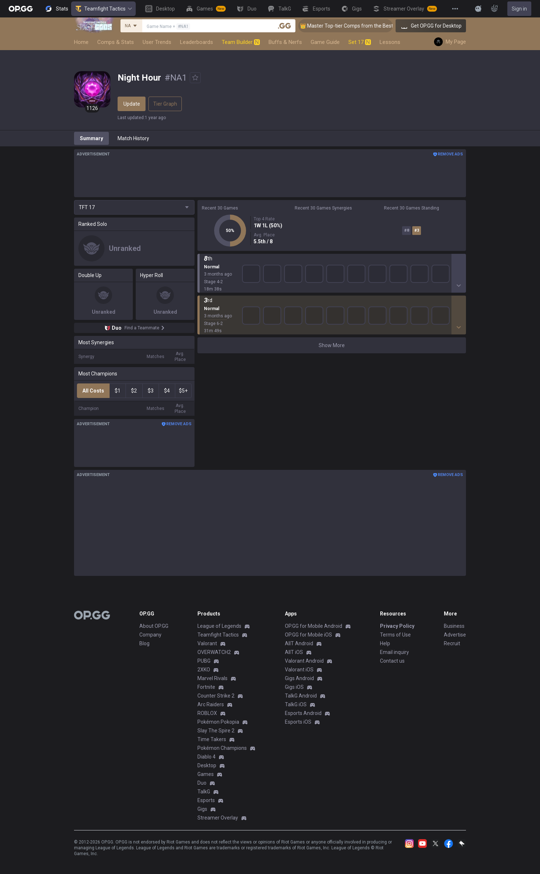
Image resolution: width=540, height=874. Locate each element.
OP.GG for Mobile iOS (308, 635)
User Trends (157, 42)
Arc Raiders (210, 704)
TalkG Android (301, 696)
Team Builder (241, 42)
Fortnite (206, 687)
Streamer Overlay (217, 818)
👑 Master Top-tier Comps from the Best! (355, 26)
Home (81, 42)
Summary (91, 138)
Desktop (206, 765)
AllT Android (299, 643)
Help (385, 643)
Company (150, 635)
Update (131, 104)
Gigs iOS (294, 687)
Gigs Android (299, 678)
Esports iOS (298, 722)
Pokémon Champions (222, 748)
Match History (133, 138)
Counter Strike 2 (215, 696)
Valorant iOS (299, 669)
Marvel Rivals (212, 678)
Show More (332, 265)
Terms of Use (395, 635)
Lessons (390, 42)
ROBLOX (207, 713)
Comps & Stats (115, 42)
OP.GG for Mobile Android (313, 626)
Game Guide (325, 42)
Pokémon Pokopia (218, 722)
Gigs (202, 809)
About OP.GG (153, 626)
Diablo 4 (206, 757)
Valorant (207, 643)
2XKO (203, 669)
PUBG (203, 661)
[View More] (455, 8)
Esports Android (303, 713)
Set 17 (359, 42)
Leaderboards (196, 42)
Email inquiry (394, 652)
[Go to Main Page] (20, 8)
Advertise (455, 635)
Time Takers (211, 739)
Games (205, 774)
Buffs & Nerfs (285, 42)
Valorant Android (304, 661)
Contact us (392, 661)
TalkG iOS (296, 704)
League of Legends (219, 626)
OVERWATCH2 (214, 652)
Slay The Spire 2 (215, 730)
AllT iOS (294, 652)
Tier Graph (165, 104)
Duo (201, 783)
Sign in (519, 9)
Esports (206, 800)
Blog (144, 643)
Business (454, 626)
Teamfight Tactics (103, 8)
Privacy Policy (397, 626)
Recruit (452, 643)
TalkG (203, 791)
